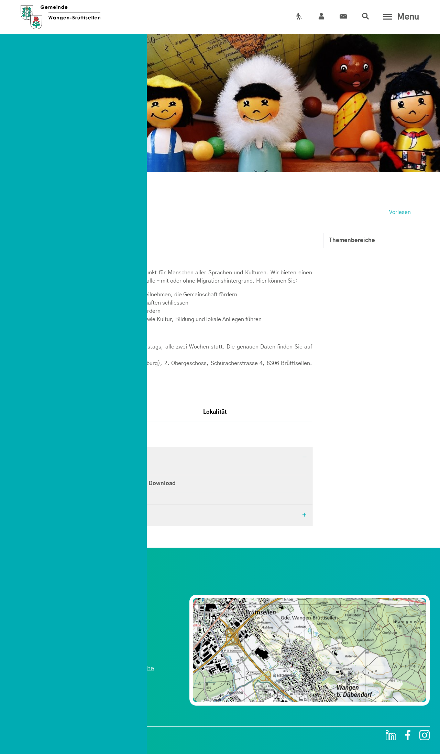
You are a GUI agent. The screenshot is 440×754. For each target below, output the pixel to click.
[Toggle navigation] (399, 16)
